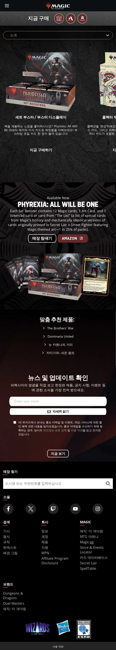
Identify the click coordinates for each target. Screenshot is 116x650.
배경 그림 (10, 553)
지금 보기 (58, 453)
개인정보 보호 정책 (55, 430)
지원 (44, 547)
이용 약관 (77, 430)
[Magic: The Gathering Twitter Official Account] (31, 509)
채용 (44, 542)
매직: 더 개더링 (91, 531)
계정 (44, 536)
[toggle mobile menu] (7, 5)
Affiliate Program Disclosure (54, 560)
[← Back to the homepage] (58, 5)
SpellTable (88, 568)
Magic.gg (87, 542)
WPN (45, 553)
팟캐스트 (10, 547)
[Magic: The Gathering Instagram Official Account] (98, 509)
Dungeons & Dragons (13, 595)
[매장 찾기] (108, 483)
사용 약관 (58, 646)
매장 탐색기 (42, 239)
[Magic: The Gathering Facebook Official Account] (8, 509)
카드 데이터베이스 (94, 557)
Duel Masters (13, 603)
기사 (6, 531)
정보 (44, 531)
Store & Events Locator (92, 549)
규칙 (6, 542)
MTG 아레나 (89, 536)
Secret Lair (88, 563)
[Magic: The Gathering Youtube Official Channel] (75, 509)
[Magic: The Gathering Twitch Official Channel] (53, 509)
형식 (6, 536)
